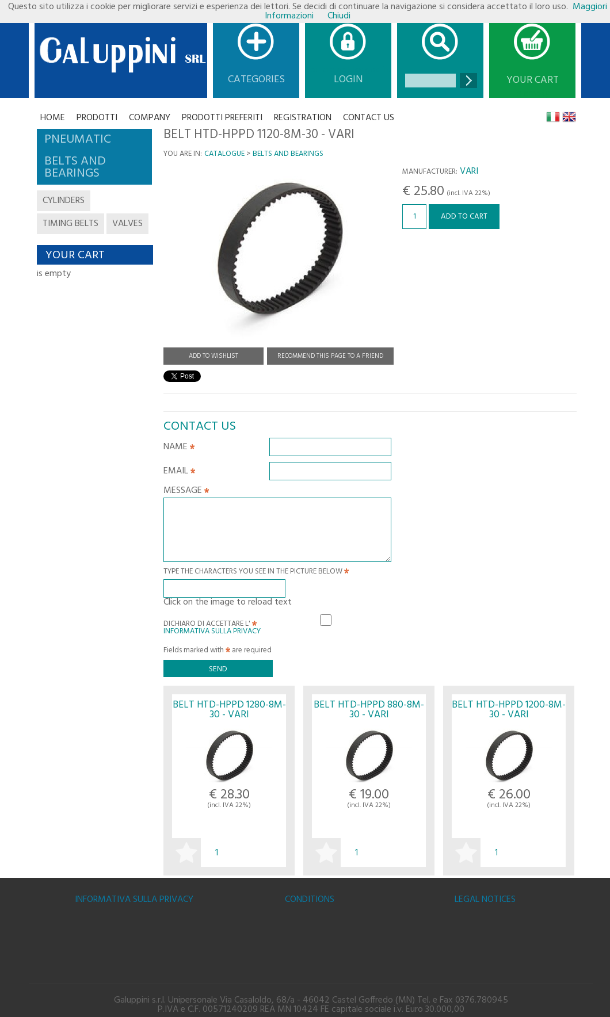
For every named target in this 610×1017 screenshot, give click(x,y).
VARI (469, 171)
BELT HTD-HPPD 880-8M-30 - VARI (369, 709)
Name (179, 448)
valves (127, 223)
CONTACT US (368, 117)
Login (348, 79)
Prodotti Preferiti (222, 117)
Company (149, 117)
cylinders (64, 200)
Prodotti (97, 117)
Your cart (532, 80)
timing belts (70, 223)
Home (52, 117)
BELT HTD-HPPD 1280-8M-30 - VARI (229, 709)
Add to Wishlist (213, 356)
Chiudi (338, 16)
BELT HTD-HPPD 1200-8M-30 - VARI (509, 709)
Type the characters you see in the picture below (256, 573)
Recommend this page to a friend (330, 356)
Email (179, 472)
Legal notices (485, 899)
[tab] (94, 140)
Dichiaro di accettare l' (212, 626)
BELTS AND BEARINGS (288, 154)
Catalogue (224, 154)
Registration (302, 117)
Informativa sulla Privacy (212, 631)
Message (186, 492)
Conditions (309, 899)
